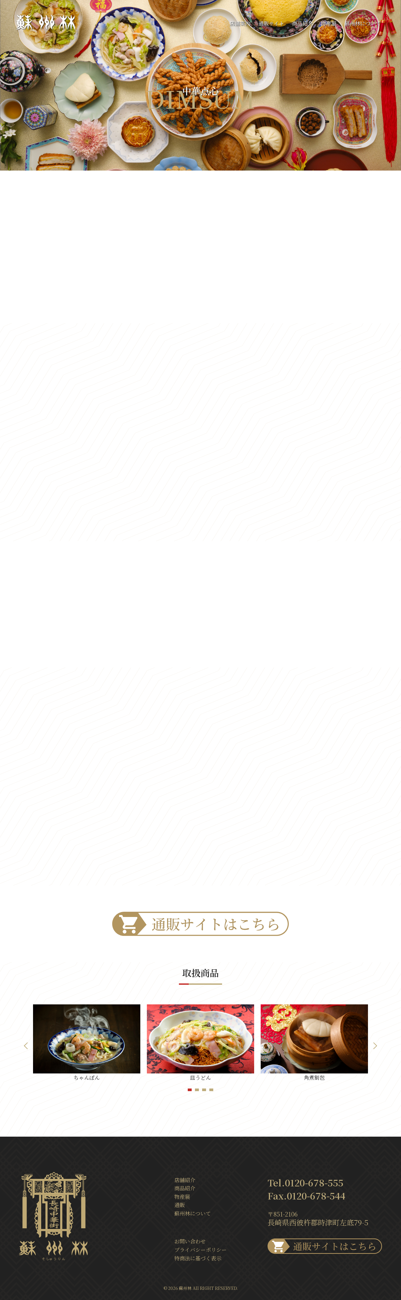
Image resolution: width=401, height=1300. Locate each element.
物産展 (329, 23)
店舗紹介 (184, 1180)
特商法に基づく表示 (197, 1258)
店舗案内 (240, 23)
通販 (179, 1205)
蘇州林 (185, 1288)
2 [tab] (198, 1090)
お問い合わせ (190, 1241)
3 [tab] (205, 1090)
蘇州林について (362, 23)
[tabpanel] (86, 1043)
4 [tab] (212, 1090)
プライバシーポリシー (200, 1250)
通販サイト (271, 23)
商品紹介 (302, 23)
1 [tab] (191, 1090)
